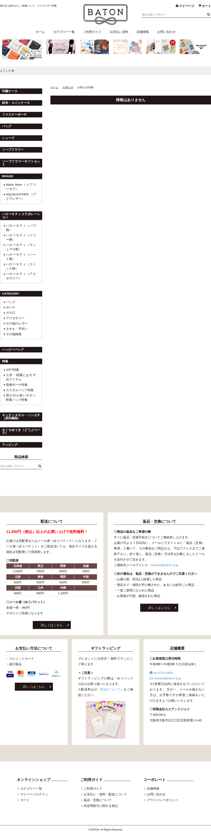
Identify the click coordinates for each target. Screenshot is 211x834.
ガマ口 (10, 312)
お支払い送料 (119, 31)
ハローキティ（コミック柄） (21, 266)
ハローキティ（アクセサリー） (21, 276)
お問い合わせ (166, 31)
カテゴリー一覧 (64, 31)
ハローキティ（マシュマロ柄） (21, 247)
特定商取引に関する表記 (101, 805)
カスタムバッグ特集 (20, 390)
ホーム (40, 31)
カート (25, 800)
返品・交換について (98, 800)
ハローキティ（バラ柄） (21, 228)
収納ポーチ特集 (17, 384)
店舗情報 (142, 31)
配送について (110, 689)
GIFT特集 (12, 369)
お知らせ (68, 87)
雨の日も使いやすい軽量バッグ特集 (21, 397)
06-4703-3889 (161, 672)
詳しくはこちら (52, 625)
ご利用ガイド (92, 31)
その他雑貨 (13, 334)
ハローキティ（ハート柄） (21, 257)
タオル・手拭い (17, 328)
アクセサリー (15, 318)
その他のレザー (17, 323)
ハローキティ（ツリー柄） (21, 237)
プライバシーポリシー (162, 800)
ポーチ (10, 307)
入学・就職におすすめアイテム (21, 377)
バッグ (10, 302)
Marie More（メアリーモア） (21, 187)
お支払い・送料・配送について (105, 794)
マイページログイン (34, 794)
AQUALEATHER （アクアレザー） (21, 196)
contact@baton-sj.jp (164, 565)
